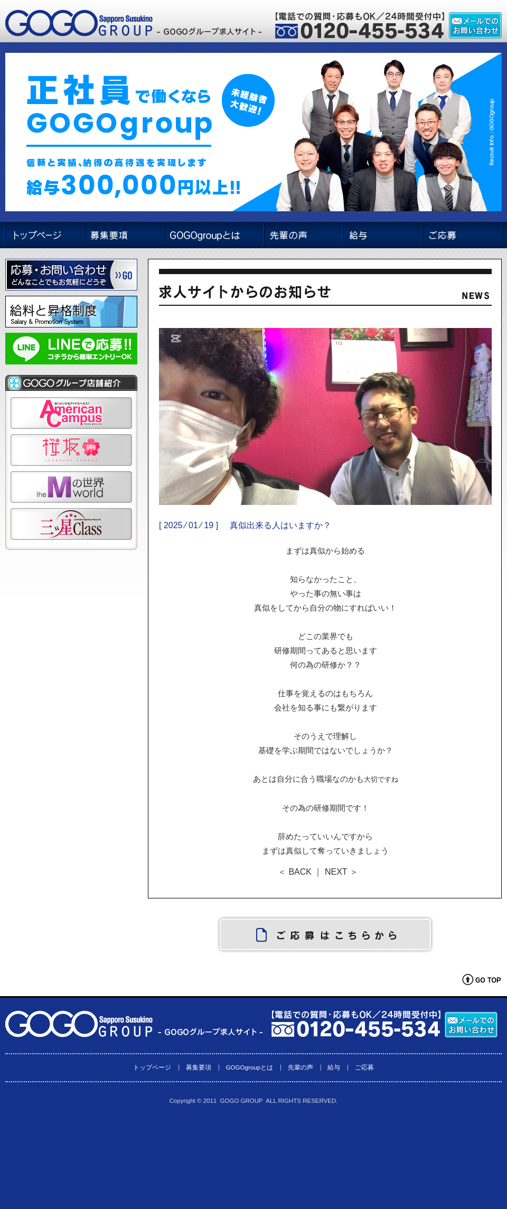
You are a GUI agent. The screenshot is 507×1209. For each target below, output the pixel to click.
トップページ (152, 1067)
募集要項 (198, 1067)
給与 (333, 1067)
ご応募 (364, 1067)
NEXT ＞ (341, 871)
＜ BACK (295, 871)
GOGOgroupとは (249, 1067)
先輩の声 (300, 1067)
